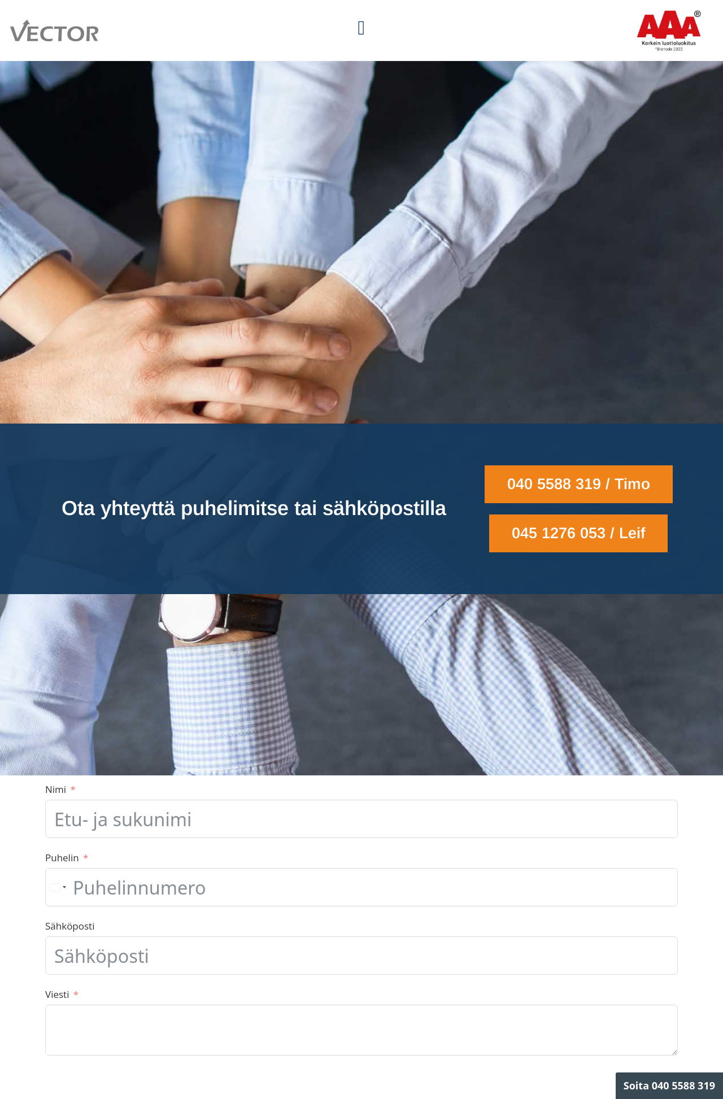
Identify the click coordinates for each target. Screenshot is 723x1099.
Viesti (57, 994)
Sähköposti (69, 925)
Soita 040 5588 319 (669, 1085)
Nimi (55, 789)
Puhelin (62, 857)
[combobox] (57, 887)
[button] (361, 28)
